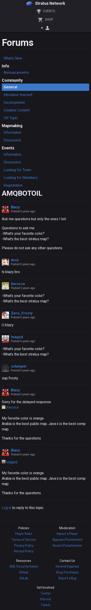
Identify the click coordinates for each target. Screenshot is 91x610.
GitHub (23, 572)
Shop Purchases (67, 572)
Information (12, 132)
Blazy (15, 207)
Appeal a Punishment (67, 539)
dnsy (15, 260)
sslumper (19, 366)
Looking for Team (17, 170)
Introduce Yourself (18, 95)
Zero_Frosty (22, 313)
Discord (45, 599)
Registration (13, 185)
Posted (23, 211)
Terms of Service (24, 539)
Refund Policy (23, 551)
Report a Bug (67, 578)
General (10, 87)
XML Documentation (23, 566)
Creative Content (17, 110)
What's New (13, 58)
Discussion (12, 140)
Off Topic (11, 118)
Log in (6, 508)
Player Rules (23, 533)
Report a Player (67, 533)
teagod (17, 337)
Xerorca (18, 284)
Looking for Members (21, 177)
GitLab (23, 578)
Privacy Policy (23, 545)
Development (14, 102)
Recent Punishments (67, 545)
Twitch (45, 605)
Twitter (45, 593)
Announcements (16, 72)
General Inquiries (67, 566)
